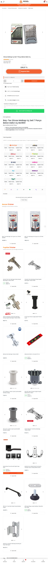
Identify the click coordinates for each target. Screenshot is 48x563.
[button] (5, 32)
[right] (45, 226)
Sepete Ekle (24, 71)
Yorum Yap (24, 200)
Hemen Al (34, 81)
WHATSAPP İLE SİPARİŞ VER (24, 111)
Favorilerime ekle (8, 83)
